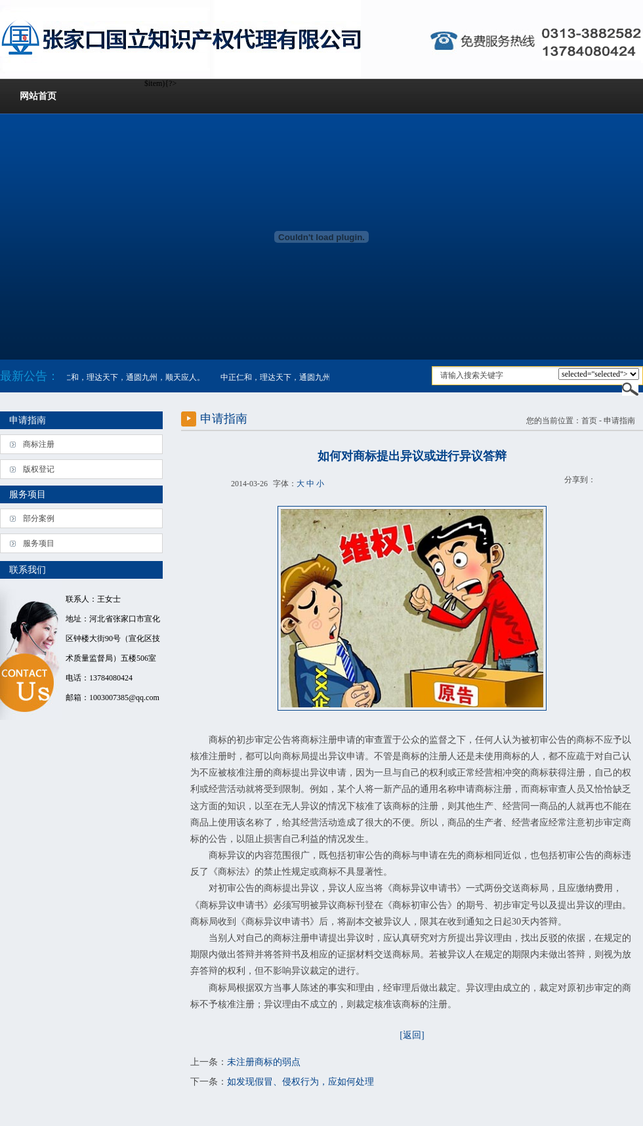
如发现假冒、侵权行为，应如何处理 (300, 1082)
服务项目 (38, 543)
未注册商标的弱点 (264, 1062)
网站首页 (38, 96)
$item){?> (598, 374)
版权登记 (38, 469)
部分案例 (38, 518)
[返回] (412, 1035)
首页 (589, 420)
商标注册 (38, 444)
